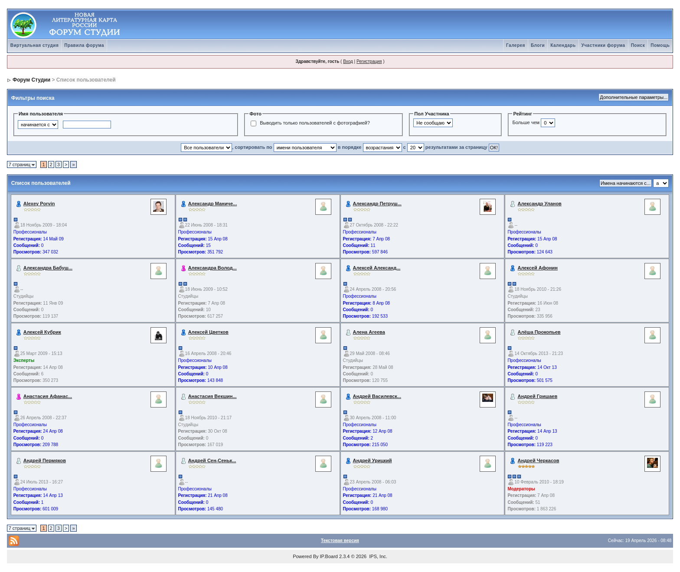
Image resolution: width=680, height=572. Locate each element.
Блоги (538, 45)
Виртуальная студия (34, 45)
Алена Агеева (369, 332)
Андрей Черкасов (538, 460)
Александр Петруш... (377, 203)
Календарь (562, 45)
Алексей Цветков (208, 332)
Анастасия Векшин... (212, 396)
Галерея (515, 45)
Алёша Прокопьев (538, 332)
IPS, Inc (377, 556)
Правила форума (84, 45)
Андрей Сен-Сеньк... (212, 460)
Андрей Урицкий (372, 460)
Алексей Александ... (377, 267)
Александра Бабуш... (47, 267)
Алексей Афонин (537, 267)
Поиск (638, 45)
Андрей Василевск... (377, 396)
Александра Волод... (212, 267)
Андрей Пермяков (44, 460)
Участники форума (603, 45)
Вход (348, 61)
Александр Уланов (539, 203)
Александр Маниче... (212, 203)
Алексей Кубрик (42, 332)
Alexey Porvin (39, 203)
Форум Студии (31, 80)
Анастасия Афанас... (47, 396)
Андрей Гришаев (537, 396)
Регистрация (369, 61)
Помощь (660, 45)
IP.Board (329, 556)
